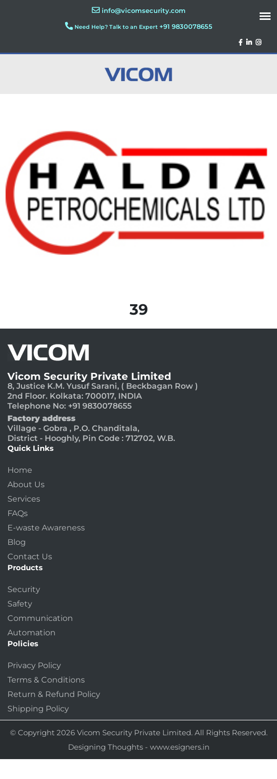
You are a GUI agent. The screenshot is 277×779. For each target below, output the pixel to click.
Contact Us (29, 556)
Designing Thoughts (105, 747)
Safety (19, 603)
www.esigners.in (179, 747)
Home (19, 470)
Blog (16, 542)
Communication (40, 618)
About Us (26, 484)
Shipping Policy (38, 708)
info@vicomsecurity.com (144, 10)
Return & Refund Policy (53, 694)
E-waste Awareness (46, 527)
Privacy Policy (34, 665)
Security (23, 589)
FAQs (17, 513)
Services (23, 499)
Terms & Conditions (46, 680)
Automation (31, 632)
